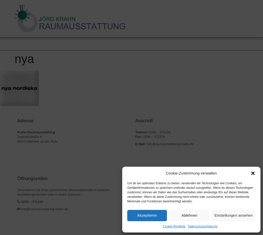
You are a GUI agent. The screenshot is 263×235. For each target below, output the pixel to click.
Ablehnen (189, 215)
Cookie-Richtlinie (174, 226)
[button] (252, 173)
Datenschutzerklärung (202, 226)
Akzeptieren (147, 215)
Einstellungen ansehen (233, 215)
